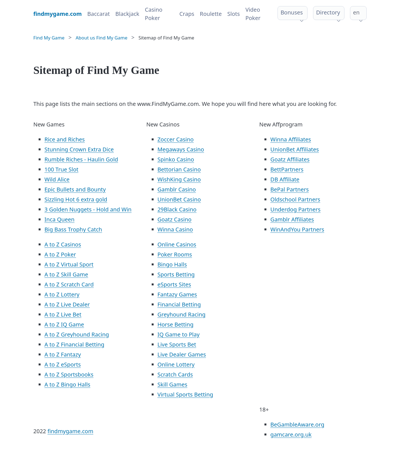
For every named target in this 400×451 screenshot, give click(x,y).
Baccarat (98, 14)
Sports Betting (176, 274)
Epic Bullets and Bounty (75, 189)
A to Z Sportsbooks (68, 374)
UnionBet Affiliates (294, 149)
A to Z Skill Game (66, 274)
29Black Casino (177, 209)
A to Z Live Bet (62, 314)
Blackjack (127, 14)
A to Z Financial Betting (74, 344)
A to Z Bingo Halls (67, 384)
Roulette (211, 14)
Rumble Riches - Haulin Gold (81, 159)
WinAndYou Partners (297, 229)
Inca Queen (59, 219)
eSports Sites (174, 284)
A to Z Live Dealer (67, 304)
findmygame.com (70, 431)
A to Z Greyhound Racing (76, 334)
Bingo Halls (172, 264)
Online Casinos (177, 244)
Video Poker (252, 14)
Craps (186, 14)
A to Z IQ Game (64, 324)
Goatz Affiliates (289, 159)
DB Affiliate (284, 179)
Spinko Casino (176, 159)
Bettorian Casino (179, 169)
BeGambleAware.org (297, 424)
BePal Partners (289, 189)
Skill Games (173, 384)
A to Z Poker (60, 254)
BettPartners (286, 169)
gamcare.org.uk (290, 434)
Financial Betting (179, 304)
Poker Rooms (175, 254)
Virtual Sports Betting (185, 394)
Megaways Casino (181, 149)
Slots (233, 14)
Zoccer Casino (176, 139)
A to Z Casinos (62, 244)
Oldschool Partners (295, 199)
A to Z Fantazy (62, 354)
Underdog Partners (295, 209)
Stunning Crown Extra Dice (79, 149)
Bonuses (292, 12)
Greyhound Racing (182, 314)
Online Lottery (176, 364)
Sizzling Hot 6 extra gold (75, 199)
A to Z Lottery (61, 294)
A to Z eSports (62, 364)
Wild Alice (56, 179)
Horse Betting (176, 324)
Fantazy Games (177, 294)
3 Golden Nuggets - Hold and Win (87, 209)
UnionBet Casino (179, 199)
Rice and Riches (64, 139)
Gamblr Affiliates (292, 219)
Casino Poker (153, 14)
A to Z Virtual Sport (69, 264)
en (356, 12)
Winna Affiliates (290, 139)
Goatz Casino (175, 219)
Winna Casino (175, 229)
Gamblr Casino (177, 189)
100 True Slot (61, 169)
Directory (328, 12)
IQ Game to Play (179, 334)
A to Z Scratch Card (69, 284)
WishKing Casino (179, 179)
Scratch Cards (175, 374)
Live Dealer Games (182, 354)
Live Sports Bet (177, 344)
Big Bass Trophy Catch (73, 229)
